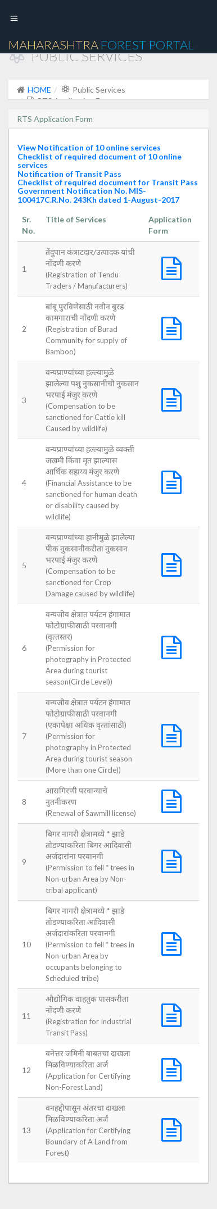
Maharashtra (101, 44)
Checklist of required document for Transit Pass (107, 182)
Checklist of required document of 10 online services (99, 161)
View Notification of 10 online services (89, 147)
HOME (39, 89)
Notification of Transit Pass (69, 174)
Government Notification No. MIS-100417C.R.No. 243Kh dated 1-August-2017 (98, 195)
